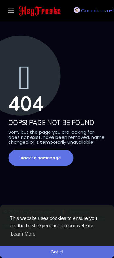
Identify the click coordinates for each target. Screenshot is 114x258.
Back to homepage (41, 158)
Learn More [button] (23, 233)
